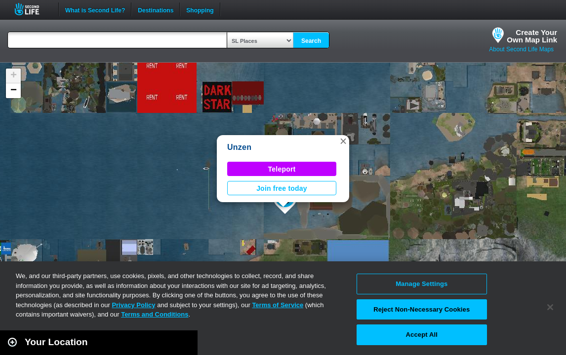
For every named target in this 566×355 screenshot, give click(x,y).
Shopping (199, 9)
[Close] (550, 307)
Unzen (239, 147)
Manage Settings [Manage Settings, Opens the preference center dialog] (421, 283)
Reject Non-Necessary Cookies (421, 309)
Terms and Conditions (154, 314)
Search (311, 40)
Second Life (32, 9)
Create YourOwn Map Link (532, 36)
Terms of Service (277, 305)
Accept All (422, 334)
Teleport (282, 169)
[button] (343, 141)
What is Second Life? (95, 9)
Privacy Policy (133, 305)
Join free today (281, 188)
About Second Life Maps (521, 49)
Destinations (155, 9)
